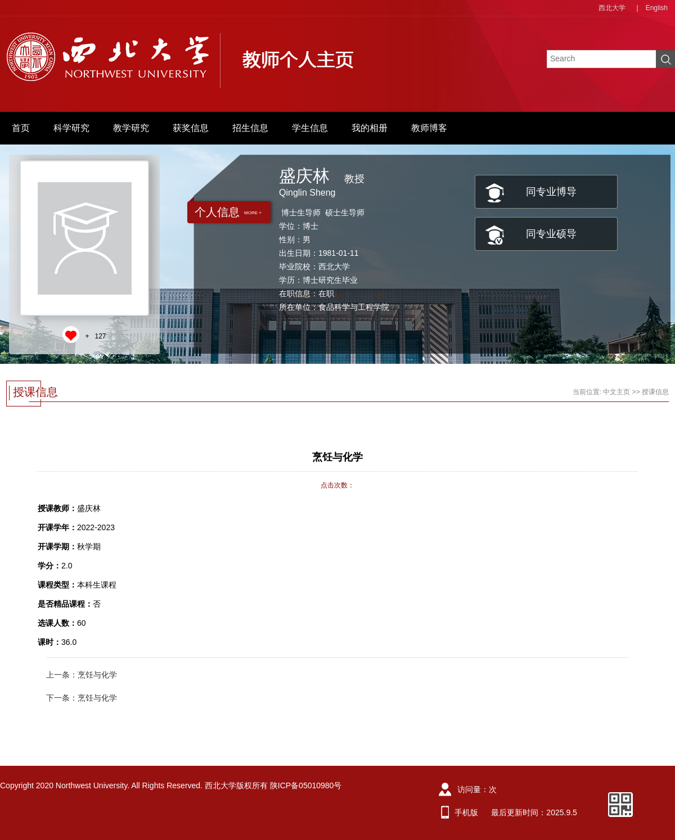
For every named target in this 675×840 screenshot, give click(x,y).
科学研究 (71, 128)
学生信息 (310, 128)
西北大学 (612, 8)
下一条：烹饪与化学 (81, 697)
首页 (21, 128)
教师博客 (429, 128)
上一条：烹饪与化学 (81, 674)
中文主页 (616, 392)
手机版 (466, 812)
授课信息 (655, 392)
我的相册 (370, 128)
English (657, 8)
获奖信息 (191, 128)
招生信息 (250, 128)
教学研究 (131, 128)
